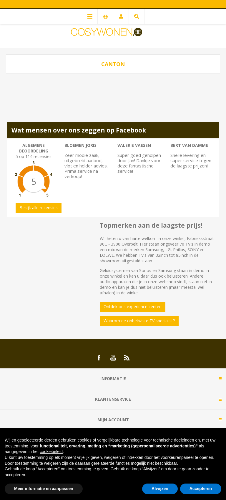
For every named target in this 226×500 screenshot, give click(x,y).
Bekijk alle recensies (38, 207)
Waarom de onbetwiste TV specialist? (139, 320)
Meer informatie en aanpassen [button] (43, 488)
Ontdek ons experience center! (133, 306)
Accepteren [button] (201, 488)
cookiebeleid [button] (51, 451)
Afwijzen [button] (160, 488)
